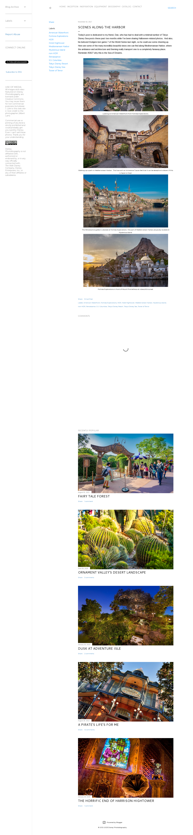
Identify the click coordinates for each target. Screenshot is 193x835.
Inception (71, 6)
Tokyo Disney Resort (58, 63)
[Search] (172, 8)
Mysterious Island (57, 50)
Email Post (88, 299)
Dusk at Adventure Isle (99, 648)
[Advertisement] (125, 404)
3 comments (89, 577)
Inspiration (85, 6)
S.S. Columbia (55, 60)
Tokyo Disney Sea (57, 67)
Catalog (125, 6)
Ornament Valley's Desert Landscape (112, 572)
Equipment (100, 6)
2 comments (89, 654)
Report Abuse (12, 34)
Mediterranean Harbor (59, 46)
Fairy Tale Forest (94, 496)
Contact (136, 6)
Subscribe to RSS (14, 72)
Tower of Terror (56, 70)
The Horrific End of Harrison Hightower (116, 800)
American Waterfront (58, 33)
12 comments (89, 730)
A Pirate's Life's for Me (98, 724)
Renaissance (55, 57)
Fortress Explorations (58, 36)
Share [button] (51, 22)
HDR (51, 39)
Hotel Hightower (57, 43)
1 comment (88, 501)
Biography (113, 6)
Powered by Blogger (112, 822)
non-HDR (53, 53)
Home (61, 6)
